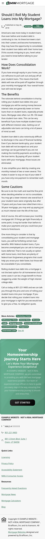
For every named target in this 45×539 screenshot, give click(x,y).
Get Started (22, 402)
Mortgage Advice (16, 323)
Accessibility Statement (11, 469)
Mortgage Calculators (11, 500)
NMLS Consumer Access (12, 476)
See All (21, 330)
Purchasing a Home (24, 316)
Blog (3, 507)
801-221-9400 (11, 432)
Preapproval (23, 327)
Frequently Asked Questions (14, 488)
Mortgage (28, 26)
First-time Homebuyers (33, 323)
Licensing (5, 457)
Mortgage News (8, 494)
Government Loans (9, 330)
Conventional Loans (9, 327)
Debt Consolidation (38, 26)
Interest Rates (25, 320)
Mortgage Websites (17, 532)
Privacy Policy (7, 463)
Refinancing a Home (9, 320)
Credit (4, 323)
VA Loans (36, 320)
